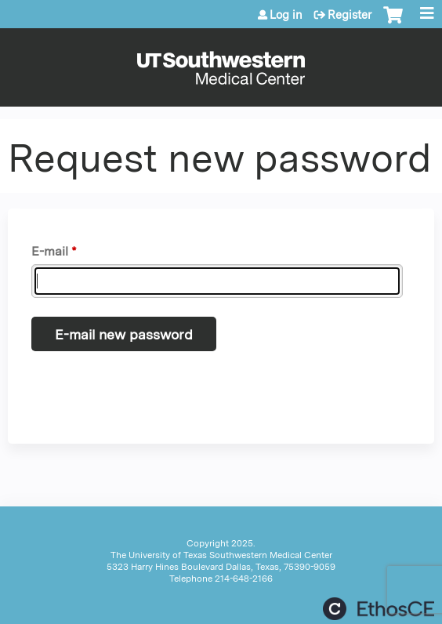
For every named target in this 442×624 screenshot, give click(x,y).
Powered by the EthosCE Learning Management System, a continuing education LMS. (378, 608)
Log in (286, 14)
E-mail (49, 251)
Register (349, 14)
